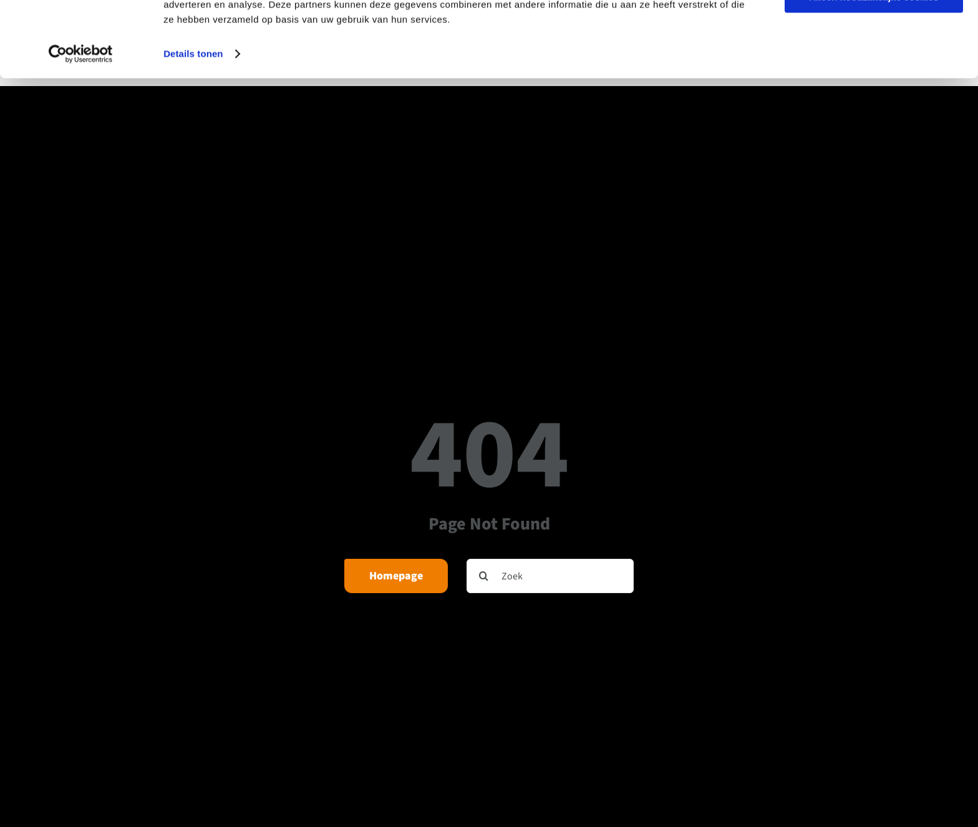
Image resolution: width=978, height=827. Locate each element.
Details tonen (193, 124)
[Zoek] (550, 576)
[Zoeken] (484, 576)
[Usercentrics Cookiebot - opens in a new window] (80, 124)
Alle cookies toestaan (873, 31)
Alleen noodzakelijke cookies (874, 67)
